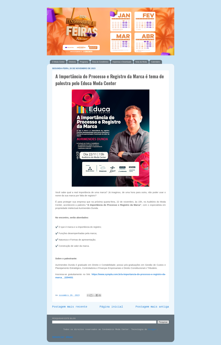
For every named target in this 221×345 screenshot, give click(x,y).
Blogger (152, 329)
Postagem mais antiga (152, 306)
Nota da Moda (141, 62)
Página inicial (111, 306)
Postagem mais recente (69, 306)
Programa (84, 62)
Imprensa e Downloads (122, 62)
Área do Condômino (100, 62)
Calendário (155, 62)
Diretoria (72, 62)
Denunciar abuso (62, 337)
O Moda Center (58, 62)
